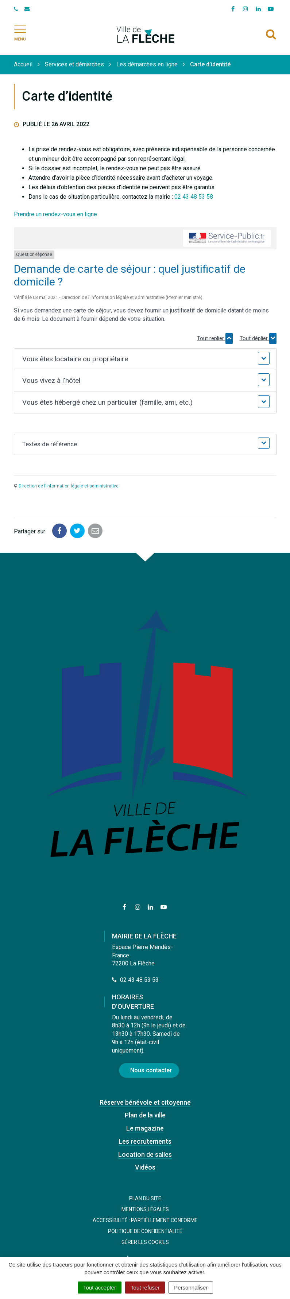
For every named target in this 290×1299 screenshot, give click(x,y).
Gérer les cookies (145, 1242)
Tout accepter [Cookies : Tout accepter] (99, 1287)
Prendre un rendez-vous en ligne (55, 214)
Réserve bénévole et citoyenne (145, 1102)
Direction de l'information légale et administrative (69, 486)
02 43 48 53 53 (135, 979)
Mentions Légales (145, 1209)
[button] (145, 359)
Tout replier (215, 338)
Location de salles (145, 1154)
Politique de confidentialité (145, 1231)
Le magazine (145, 1128)
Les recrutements (145, 1141)
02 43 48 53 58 (193, 196)
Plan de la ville (145, 1115)
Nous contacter (151, 1070)
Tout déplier (258, 338)
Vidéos (145, 1167)
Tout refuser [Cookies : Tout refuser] (145, 1287)
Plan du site (145, 1198)
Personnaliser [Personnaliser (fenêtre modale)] (191, 1287)
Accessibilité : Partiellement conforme (145, 1220)
